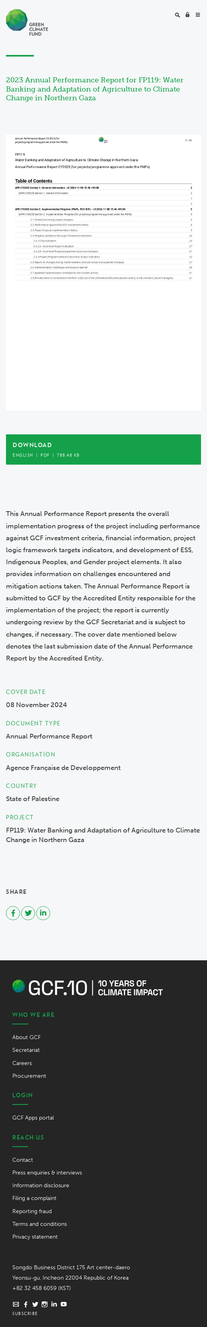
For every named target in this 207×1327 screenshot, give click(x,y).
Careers (22, 1063)
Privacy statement (35, 1236)
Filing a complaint (34, 1198)
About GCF (26, 1037)
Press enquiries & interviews (47, 1172)
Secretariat (26, 1050)
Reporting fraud (32, 1211)
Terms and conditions (39, 1224)
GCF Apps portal (33, 1117)
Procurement (29, 1076)
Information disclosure (40, 1185)
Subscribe (25, 1313)
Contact (22, 1160)
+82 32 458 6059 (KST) (41, 1288)
